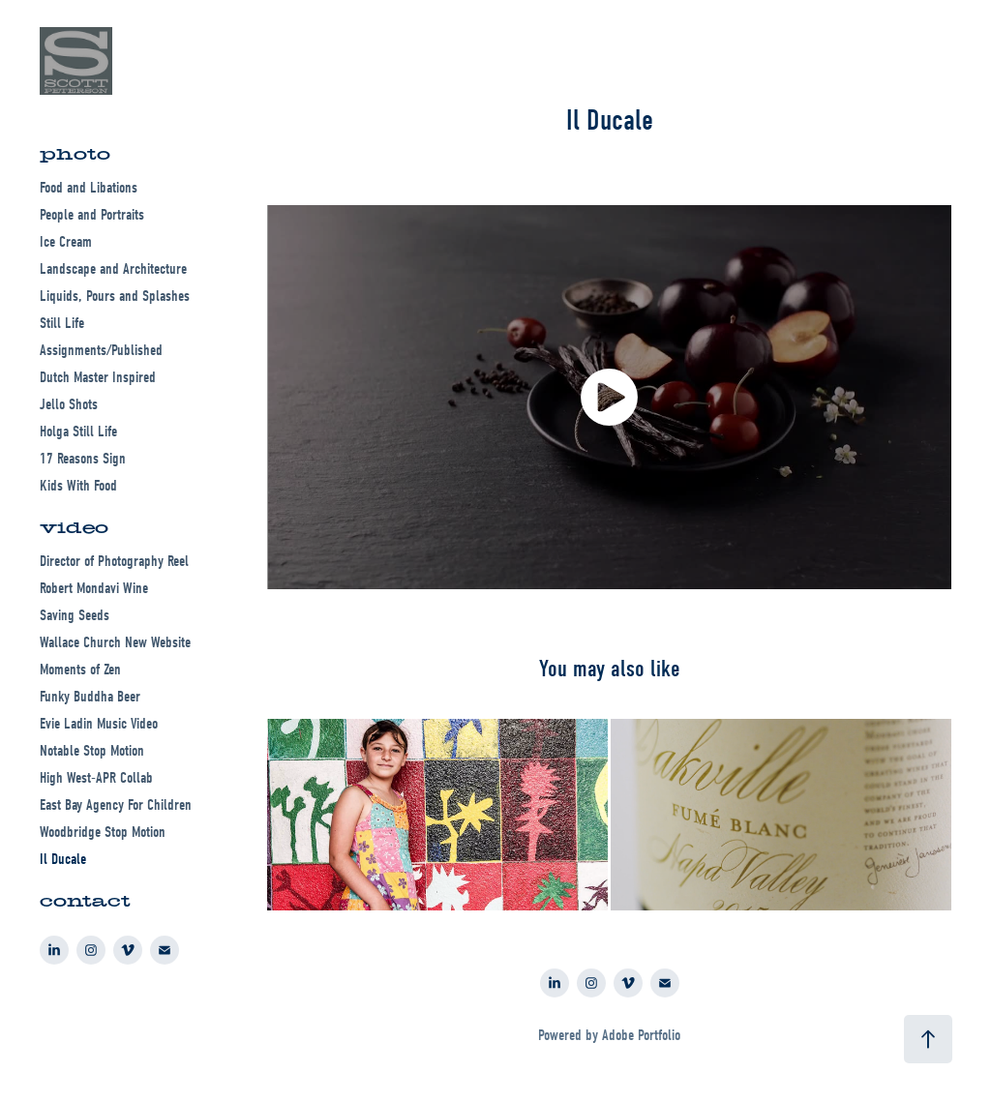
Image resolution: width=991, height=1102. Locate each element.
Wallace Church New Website (115, 642)
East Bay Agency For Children (116, 805)
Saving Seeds (74, 615)
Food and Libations (88, 187)
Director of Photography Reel (114, 561)
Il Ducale (63, 859)
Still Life (62, 323)
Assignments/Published (101, 350)
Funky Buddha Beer (90, 696)
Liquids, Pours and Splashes (115, 296)
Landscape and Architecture (113, 269)
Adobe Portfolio (641, 1035)
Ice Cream (66, 242)
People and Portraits (92, 214)
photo (75, 154)
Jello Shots (69, 404)
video (74, 528)
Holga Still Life (78, 431)
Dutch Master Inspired (98, 377)
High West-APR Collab (96, 778)
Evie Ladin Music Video (99, 723)
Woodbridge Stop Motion (102, 832)
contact (85, 901)
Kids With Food (78, 485)
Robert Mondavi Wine (94, 588)
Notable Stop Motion (92, 750)
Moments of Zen (80, 669)
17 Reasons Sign (83, 458)
